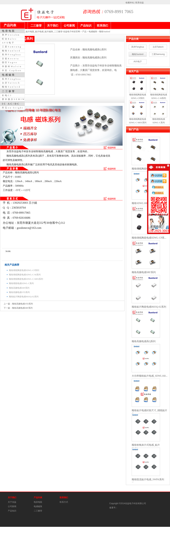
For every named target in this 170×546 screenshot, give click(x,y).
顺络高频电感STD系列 (19, 292)
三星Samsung (158, 54)
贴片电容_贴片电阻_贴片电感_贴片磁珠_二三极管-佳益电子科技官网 (48, 31)
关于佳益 (12, 502)
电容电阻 (38, 502)
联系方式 (64, 502)
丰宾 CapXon (12, 70)
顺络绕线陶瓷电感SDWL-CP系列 (24, 270)
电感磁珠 (93, 31)
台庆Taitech (158, 47)
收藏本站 (130, 2)
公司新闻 (12, 506)
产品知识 (12, 511)
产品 (84, 31)
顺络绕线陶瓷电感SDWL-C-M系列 (25, 274)
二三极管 (38, 511)
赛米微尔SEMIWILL (16, 99)
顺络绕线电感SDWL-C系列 (21, 283)
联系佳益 (139, 2)
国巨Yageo (9, 62)
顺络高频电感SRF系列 (19, 288)
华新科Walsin (12, 66)
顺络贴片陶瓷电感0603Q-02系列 (23, 296)
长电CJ (7, 95)
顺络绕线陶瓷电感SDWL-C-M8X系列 (26, 279)
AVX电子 (137, 61)
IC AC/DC (11, 103)
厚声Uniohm (11, 35)
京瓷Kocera (10, 58)
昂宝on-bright (13, 108)
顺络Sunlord (104, 31)
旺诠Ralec (9, 39)
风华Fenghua (137, 47)
